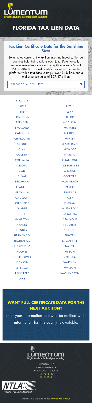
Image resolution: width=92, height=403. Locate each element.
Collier (21, 154)
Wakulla (70, 262)
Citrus (22, 144)
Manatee (70, 127)
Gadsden (21, 198)
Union (70, 251)
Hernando (22, 235)
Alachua (22, 101)
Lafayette (22, 273)
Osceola (70, 176)
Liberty (70, 117)
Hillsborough (22, 246)
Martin (70, 138)
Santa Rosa (69, 208)
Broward (22, 127)
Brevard (22, 122)
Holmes (21, 251)
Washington (70, 273)
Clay (22, 149)
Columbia (22, 160)
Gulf (22, 214)
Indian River (22, 257)
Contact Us (46, 377)
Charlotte (22, 138)
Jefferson (22, 268)
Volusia (70, 257)
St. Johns (70, 224)
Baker (22, 106)
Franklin (22, 192)
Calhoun (22, 133)
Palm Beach (70, 181)
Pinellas (70, 192)
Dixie (22, 171)
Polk (69, 198)
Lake (22, 278)
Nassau (69, 154)
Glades (22, 208)
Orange (70, 171)
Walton (70, 268)
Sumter (70, 235)
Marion (70, 133)
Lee (70, 101)
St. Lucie (70, 230)
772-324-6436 (46, 374)
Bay (22, 111)
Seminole (70, 219)
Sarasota (70, 214)
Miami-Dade (70, 144)
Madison (69, 122)
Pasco (69, 187)
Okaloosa (70, 160)
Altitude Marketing (60, 399)
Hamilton (22, 219)
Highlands (22, 241)
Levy (70, 111)
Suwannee (70, 241)
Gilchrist (22, 203)
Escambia (22, 181)
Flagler (22, 187)
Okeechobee (70, 165)
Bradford (22, 117)
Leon (70, 106)
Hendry (21, 230)
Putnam (70, 203)
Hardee (22, 224)
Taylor (70, 246)
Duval (22, 176)
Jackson (22, 262)
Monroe (70, 149)
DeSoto (21, 165)
